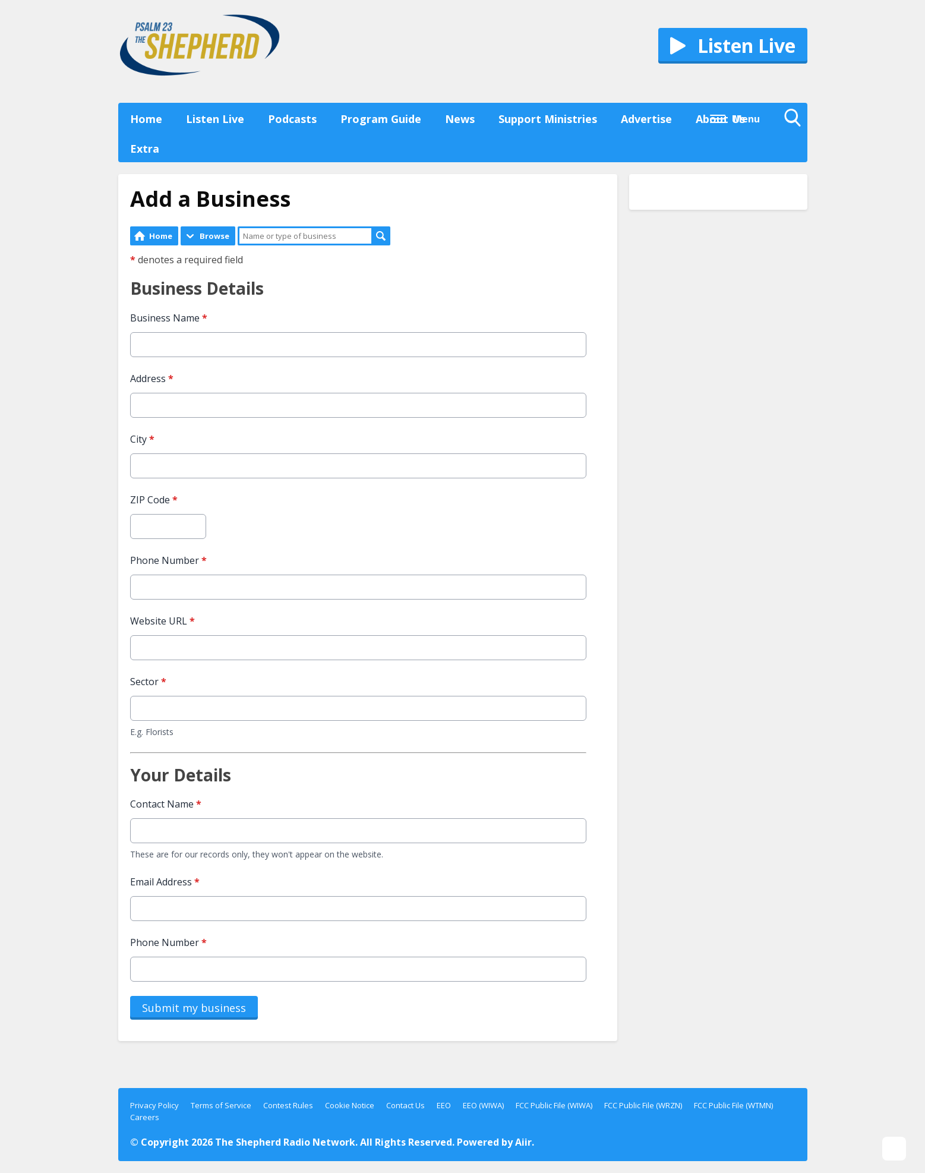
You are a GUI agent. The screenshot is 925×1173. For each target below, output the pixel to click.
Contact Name (165, 804)
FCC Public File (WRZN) (643, 1105)
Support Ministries (547, 119)
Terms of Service (221, 1105)
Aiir (523, 1142)
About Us (720, 119)
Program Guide (380, 119)
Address (151, 378)
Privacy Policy (154, 1105)
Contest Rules (288, 1105)
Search (380, 235)
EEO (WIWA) (483, 1105)
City (142, 439)
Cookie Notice (349, 1105)
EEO (444, 1105)
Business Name (168, 317)
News (460, 119)
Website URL (162, 621)
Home (146, 119)
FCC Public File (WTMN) (733, 1105)
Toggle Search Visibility (795, 121)
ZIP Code (154, 499)
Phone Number (168, 560)
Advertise (646, 119)
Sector (148, 681)
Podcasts (292, 119)
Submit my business (194, 1008)
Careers (144, 1117)
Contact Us (405, 1105)
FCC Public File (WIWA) (554, 1105)
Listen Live (215, 119)
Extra (144, 148)
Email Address (165, 881)
